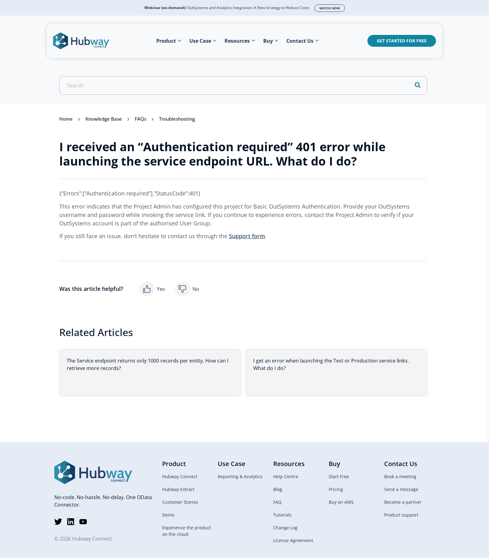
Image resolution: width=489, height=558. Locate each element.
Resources (240, 40)
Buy (270, 40)
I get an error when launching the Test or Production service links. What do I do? (331, 364)
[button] (152, 288)
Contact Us (302, 40)
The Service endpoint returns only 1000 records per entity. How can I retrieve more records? (148, 364)
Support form (247, 236)
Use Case (202, 40)
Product (168, 40)
